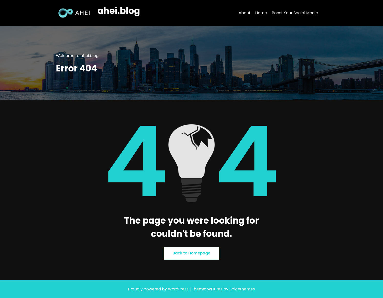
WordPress (178, 289)
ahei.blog (118, 11)
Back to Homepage (192, 253)
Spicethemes (242, 289)
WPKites (215, 289)
